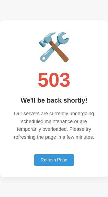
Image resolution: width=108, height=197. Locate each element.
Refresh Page (54, 160)
